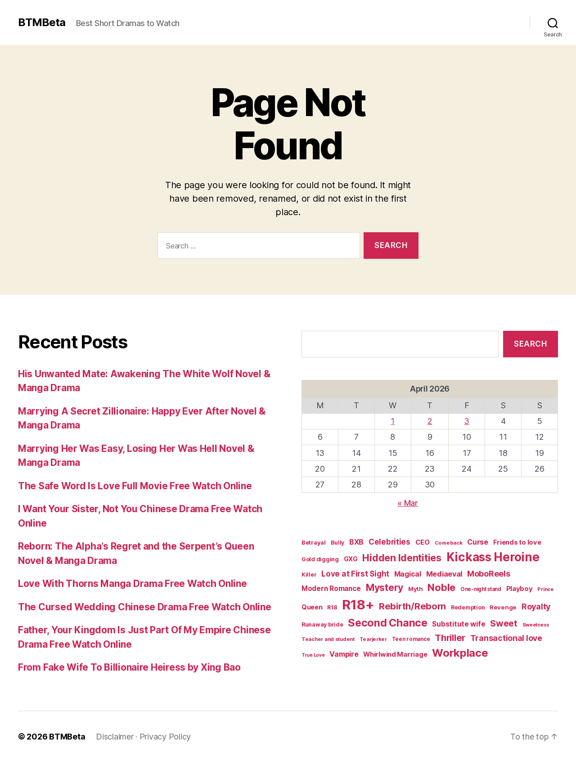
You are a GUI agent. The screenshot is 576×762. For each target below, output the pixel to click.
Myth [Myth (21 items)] (415, 588)
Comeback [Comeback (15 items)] (449, 543)
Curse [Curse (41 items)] (477, 541)
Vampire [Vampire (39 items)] (343, 653)
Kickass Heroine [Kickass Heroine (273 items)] (493, 557)
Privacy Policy (165, 736)
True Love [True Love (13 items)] (313, 655)
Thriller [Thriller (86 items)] (450, 637)
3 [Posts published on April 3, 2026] (466, 421)
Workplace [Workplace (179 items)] (460, 652)
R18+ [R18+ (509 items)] (358, 605)
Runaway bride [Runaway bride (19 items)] (322, 624)
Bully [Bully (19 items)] (338, 542)
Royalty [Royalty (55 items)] (536, 606)
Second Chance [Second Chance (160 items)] (388, 622)
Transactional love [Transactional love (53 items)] (506, 638)
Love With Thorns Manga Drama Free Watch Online (132, 583)
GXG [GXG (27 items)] (351, 559)
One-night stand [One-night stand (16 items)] (480, 589)
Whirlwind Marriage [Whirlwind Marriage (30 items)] (395, 654)
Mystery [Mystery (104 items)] (384, 587)
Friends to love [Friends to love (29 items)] (517, 542)
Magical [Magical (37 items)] (407, 574)
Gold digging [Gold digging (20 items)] (320, 559)
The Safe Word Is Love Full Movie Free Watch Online (135, 485)
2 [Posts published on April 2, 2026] (430, 421)
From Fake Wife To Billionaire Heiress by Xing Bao (129, 667)
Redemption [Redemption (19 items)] (468, 607)
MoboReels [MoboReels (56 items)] (488, 573)
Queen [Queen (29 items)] (312, 607)
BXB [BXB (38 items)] (356, 542)
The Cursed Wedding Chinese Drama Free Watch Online (144, 607)
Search (530, 343)
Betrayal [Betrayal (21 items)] (314, 542)
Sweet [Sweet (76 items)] (504, 623)
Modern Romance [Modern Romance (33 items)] (331, 588)
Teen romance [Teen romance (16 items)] (411, 639)
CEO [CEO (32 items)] (422, 542)
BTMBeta (41, 22)
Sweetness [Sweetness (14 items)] (536, 625)
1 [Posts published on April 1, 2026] (393, 421)
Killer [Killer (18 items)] (309, 574)
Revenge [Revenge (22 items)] (503, 607)
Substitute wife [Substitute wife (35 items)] (458, 624)
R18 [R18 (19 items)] (332, 607)
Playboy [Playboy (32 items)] (519, 588)
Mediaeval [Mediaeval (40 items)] (444, 573)
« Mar (407, 503)
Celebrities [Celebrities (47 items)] (389, 541)
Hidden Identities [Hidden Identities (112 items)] (401, 558)
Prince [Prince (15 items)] (545, 589)
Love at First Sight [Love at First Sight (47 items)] (355, 573)
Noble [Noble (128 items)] (441, 587)
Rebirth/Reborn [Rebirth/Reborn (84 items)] (412, 606)
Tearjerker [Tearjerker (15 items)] (373, 639)
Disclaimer (114, 736)
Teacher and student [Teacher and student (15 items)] (328, 639)
